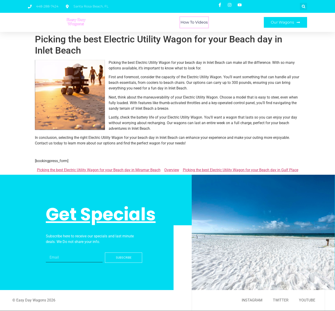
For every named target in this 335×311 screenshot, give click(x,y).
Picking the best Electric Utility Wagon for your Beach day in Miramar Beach (99, 170)
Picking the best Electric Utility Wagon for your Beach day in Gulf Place (240, 170)
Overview (171, 170)
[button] (303, 6)
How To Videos (194, 22)
